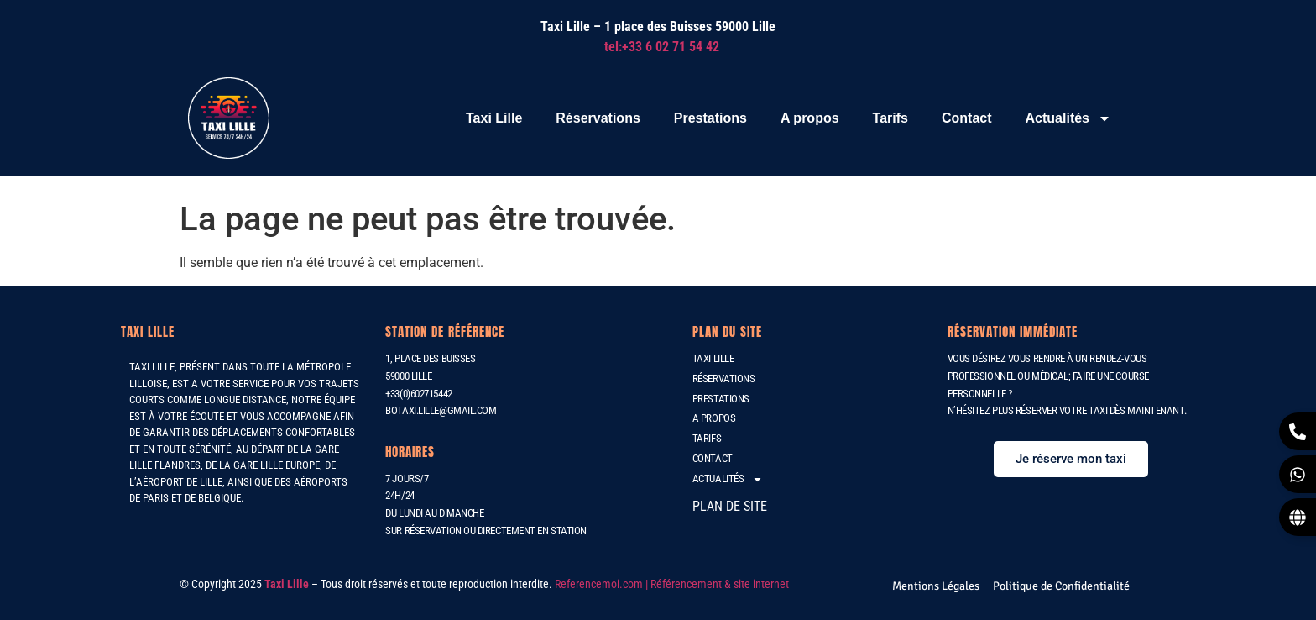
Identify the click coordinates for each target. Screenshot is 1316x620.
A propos (810, 118)
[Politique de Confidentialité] (1061, 586)
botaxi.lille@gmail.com (440, 410)
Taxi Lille (494, 118)
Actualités (1068, 118)
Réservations (598, 118)
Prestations (710, 118)
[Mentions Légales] (936, 586)
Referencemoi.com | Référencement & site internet (673, 584)
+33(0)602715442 (418, 393)
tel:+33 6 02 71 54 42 (661, 47)
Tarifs (890, 118)
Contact (967, 118)
